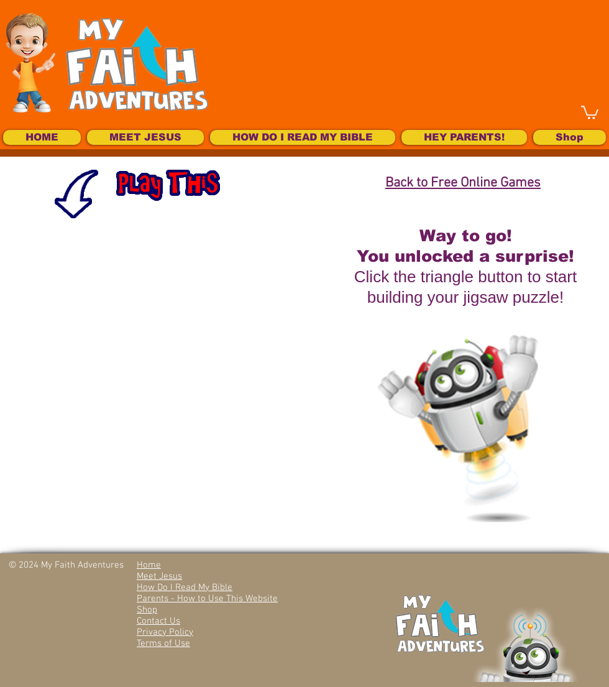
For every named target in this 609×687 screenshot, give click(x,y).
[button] (589, 111)
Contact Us (158, 621)
